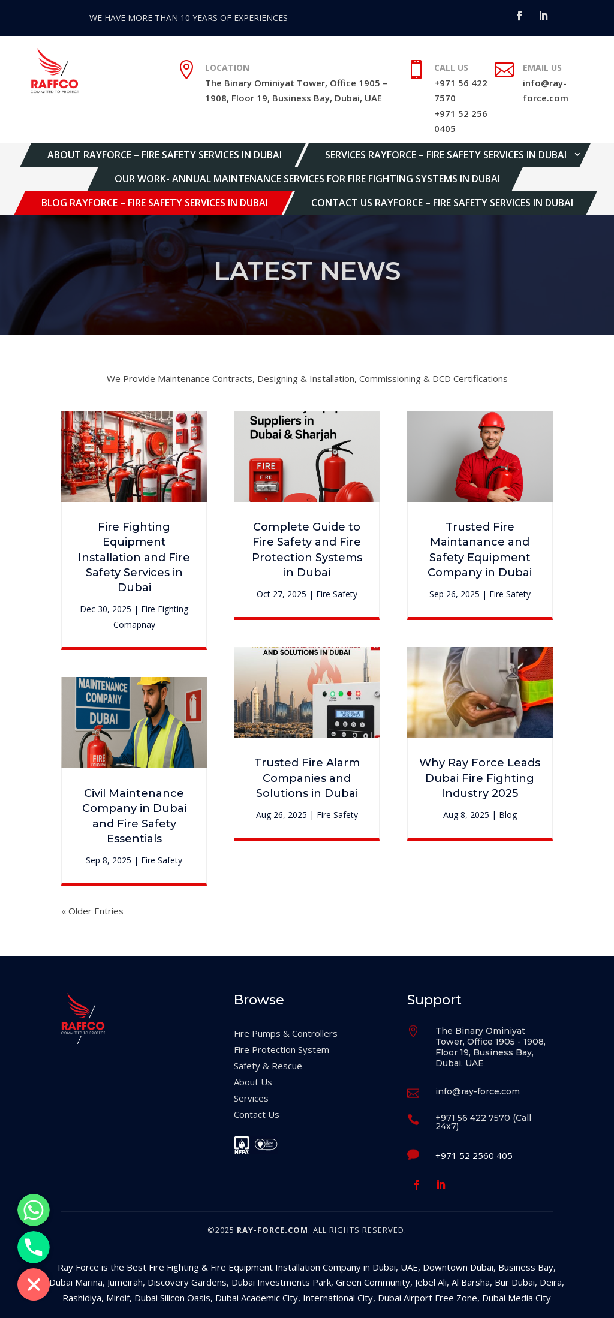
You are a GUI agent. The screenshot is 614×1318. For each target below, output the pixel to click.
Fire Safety (161, 860)
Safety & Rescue (268, 1066)
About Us (253, 1082)
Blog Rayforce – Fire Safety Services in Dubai (154, 202)
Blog (508, 814)
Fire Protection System (281, 1049)
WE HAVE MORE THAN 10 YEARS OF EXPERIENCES (188, 17)
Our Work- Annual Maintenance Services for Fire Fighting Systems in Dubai (307, 178)
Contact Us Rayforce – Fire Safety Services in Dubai (442, 202)
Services (251, 1098)
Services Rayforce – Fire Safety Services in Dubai (446, 154)
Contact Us (256, 1114)
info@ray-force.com (477, 1091)
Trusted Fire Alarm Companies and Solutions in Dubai (307, 777)
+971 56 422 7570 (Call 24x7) (483, 1122)
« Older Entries (92, 911)
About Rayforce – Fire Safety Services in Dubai (164, 154)
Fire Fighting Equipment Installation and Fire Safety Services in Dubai (134, 557)
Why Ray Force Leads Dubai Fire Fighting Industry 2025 (479, 777)
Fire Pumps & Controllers (286, 1033)
